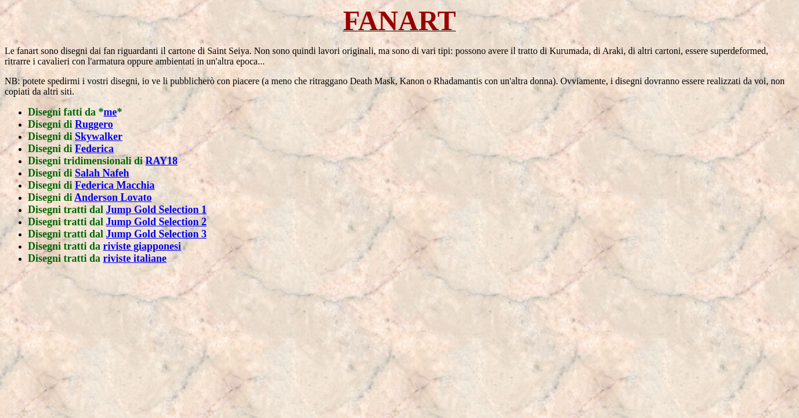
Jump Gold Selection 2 (156, 222)
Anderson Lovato (113, 197)
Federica (94, 148)
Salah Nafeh (102, 173)
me (110, 112)
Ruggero (94, 124)
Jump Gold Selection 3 (156, 234)
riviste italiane (135, 258)
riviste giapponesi (142, 246)
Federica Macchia (114, 185)
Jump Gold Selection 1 (156, 209)
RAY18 (162, 161)
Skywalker (98, 136)
